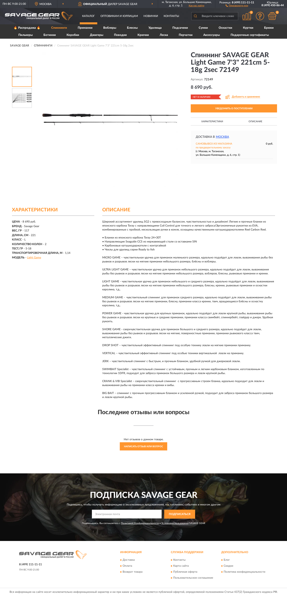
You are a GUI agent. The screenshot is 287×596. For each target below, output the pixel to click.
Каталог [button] (88, 16)
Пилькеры (25, 34)
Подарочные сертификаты (250, 34)
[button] (237, 5)
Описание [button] (255, 121)
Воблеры (109, 27)
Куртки (248, 27)
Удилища (155, 27)
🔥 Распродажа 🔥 (27, 27)
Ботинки (49, 34)
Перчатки (186, 34)
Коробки (73, 34)
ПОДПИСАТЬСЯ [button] (180, 514)
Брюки (269, 27)
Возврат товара (133, 572)
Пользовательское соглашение (193, 578)
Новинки (151, 16)
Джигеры (96, 34)
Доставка (129, 560)
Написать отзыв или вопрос (143, 446)
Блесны (132, 27)
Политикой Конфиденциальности (140, 523)
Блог (227, 560)
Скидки (228, 566)
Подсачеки (180, 27)
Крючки (143, 34)
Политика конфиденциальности (244, 572)
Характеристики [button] (212, 121)
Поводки (120, 34)
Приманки (85, 27)
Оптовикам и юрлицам (119, 16)
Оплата (127, 566)
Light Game (34, 257)
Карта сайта (181, 566)
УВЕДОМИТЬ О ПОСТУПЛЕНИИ (234, 108)
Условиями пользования (175, 523)
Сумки (203, 27)
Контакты (171, 16)
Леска (164, 34)
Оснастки (225, 27)
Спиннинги (59, 27)
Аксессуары (211, 34)
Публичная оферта (185, 572)
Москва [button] (222, 136)
